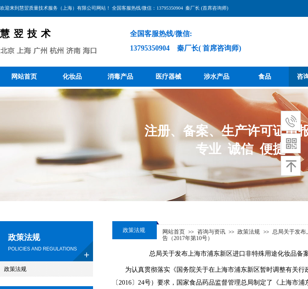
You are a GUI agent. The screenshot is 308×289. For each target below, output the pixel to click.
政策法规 (248, 232)
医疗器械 (168, 76)
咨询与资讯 (211, 232)
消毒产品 (120, 76)
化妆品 (72, 76)
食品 (264, 76)
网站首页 (24, 76)
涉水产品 (216, 76)
